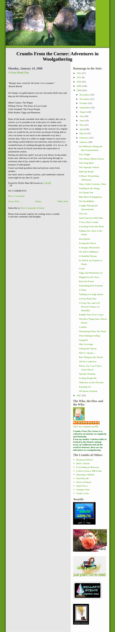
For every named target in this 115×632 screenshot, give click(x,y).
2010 (79, 81)
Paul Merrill (82, 478)
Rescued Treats (86, 281)
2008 (79, 90)
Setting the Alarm (88, 348)
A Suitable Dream (88, 256)
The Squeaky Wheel (89, 167)
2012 (79, 73)
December (85, 94)
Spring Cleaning (87, 373)
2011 (79, 77)
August (83, 112)
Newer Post (13, 201)
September (85, 107)
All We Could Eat (87, 361)
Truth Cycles (82, 493)
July (82, 116)
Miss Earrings (86, 344)
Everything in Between (87, 467)
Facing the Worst (87, 243)
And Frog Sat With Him (91, 218)
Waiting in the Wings (89, 188)
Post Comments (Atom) (32, 208)
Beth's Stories (83, 463)
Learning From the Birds (91, 226)
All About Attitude (88, 391)
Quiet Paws (82, 486)
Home (38, 201)
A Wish (82, 290)
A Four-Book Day (18, 72)
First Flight (84, 154)
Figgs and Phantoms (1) (90, 272)
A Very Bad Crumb (88, 222)
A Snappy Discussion (89, 247)
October (84, 103)
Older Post (62, 201)
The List (83, 213)
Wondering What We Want (92, 331)
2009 (79, 86)
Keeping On (85, 386)
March (83, 133)
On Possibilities (86, 201)
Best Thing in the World (91, 357)
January (84, 142)
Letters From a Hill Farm (89, 471)
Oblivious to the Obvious (91, 382)
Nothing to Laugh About (91, 294)
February (85, 137)
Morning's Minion (85, 474)
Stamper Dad (83, 489)
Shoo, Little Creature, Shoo (92, 184)
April (82, 129)
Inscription (84, 239)
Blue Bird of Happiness (90, 197)
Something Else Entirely (91, 285)
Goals (82, 268)
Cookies (83, 327)
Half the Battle (86, 171)
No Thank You (86, 192)
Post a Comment (16, 196)
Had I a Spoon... (87, 353)
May (82, 125)
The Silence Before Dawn (91, 158)
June (82, 120)
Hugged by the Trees (89, 277)
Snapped (83, 340)
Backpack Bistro (84, 459)
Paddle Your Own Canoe (91, 314)
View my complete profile (85, 426)
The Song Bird (86, 163)
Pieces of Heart (83, 482)
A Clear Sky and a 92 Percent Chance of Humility (89, 307)
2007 (79, 395)
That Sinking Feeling (89, 335)
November (85, 99)
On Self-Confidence (88, 251)
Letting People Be (88, 378)
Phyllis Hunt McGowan (88, 422)
